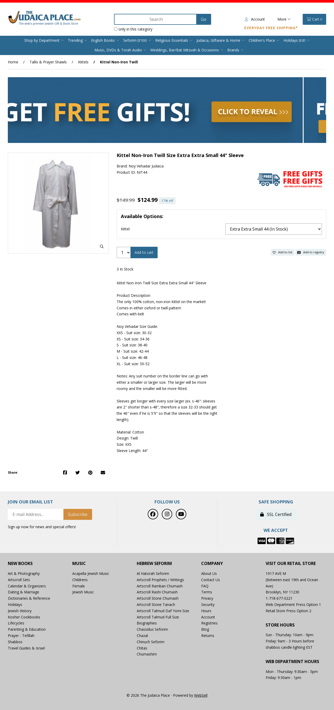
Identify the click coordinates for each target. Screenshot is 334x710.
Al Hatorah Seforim (153, 573)
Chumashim (147, 654)
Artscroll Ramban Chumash (160, 585)
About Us (209, 573)
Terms (206, 591)
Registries (209, 623)
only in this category (133, 29)
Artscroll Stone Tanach (156, 604)
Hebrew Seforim (154, 563)
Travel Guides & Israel (26, 648)
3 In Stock (125, 269)
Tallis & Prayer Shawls (48, 61)
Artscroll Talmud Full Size (158, 617)
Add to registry (310, 252)
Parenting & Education (27, 629)
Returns (207, 635)
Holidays (15, 604)
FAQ (204, 585)
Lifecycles (16, 623)
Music (79, 563)
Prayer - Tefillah (21, 635)
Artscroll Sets (19, 579)
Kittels (83, 61)
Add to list (282, 252)
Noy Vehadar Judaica (146, 166)
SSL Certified (275, 514)
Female (78, 585)
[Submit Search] (203, 19)
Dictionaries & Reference (29, 598)
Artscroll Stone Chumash (157, 598)
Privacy (207, 598)
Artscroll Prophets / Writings (160, 579)
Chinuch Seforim (150, 641)
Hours (206, 610)
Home (13, 61)
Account (255, 19)
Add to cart (144, 252)
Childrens (80, 579)
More (284, 19)
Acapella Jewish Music (90, 573)
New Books (20, 563)
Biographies (147, 623)
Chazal (142, 635)
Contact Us (210, 579)
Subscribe (77, 514)
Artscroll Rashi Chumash (157, 591)
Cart (314, 19)
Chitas (142, 648)
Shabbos (15, 641)
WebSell (200, 695)
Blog (205, 629)
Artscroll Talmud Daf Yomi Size (163, 610)
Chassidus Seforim (152, 629)
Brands (233, 49)
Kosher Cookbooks (24, 617)
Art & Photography (24, 573)
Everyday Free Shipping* (271, 27)
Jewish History (20, 610)
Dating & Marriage (23, 591)
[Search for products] (156, 19)
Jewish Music (83, 591)
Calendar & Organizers (27, 585)
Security (207, 604)
